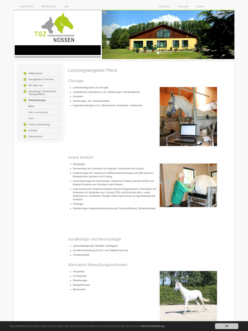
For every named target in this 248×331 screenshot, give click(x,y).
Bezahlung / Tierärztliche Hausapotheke (42, 93)
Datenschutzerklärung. (153, 326)
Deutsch (164, 6)
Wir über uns (35, 85)
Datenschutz (35, 136)
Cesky (200, 6)
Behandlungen (37, 100)
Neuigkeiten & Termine (41, 79)
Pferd (31, 106)
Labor (31, 118)
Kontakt (32, 130)
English (183, 6)
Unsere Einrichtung (39, 124)
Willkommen (35, 73)
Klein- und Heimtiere (38, 112)
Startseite (26, 6)
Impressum (48, 6)
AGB (65, 6)
